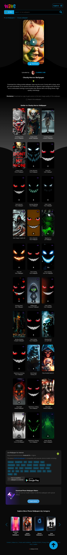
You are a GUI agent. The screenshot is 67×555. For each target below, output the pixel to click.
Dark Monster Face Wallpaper (19, 205)
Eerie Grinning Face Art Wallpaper (48, 272)
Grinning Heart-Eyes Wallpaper (19, 306)
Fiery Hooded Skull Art (48, 373)
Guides (35, 544)
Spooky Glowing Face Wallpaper (33, 205)
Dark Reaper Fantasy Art (33, 373)
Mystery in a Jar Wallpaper (48, 238)
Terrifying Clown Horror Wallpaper (19, 137)
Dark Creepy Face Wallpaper (48, 205)
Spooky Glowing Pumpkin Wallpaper (19, 340)
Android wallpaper (19, 458)
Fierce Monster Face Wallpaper (34, 238)
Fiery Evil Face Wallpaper (19, 272)
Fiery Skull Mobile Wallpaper (19, 407)
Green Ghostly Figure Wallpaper (48, 441)
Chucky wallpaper (22, 18)
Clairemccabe (38, 72)
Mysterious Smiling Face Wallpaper (33, 407)
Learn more (33, 501)
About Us (14, 542)
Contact (9, 542)
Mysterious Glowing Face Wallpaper (33, 441)
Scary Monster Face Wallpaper (34, 171)
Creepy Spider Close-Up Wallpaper (19, 441)
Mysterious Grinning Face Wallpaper (19, 373)
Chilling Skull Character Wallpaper (33, 306)
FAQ (31, 544)
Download (33, 64)
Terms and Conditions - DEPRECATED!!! (30, 542)
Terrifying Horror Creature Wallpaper (48, 137)
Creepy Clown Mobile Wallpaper (33, 137)
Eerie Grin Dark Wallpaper (48, 171)
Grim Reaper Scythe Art (19, 238)
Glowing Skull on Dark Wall (48, 340)
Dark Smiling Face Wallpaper (34, 272)
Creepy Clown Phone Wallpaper (19, 171)
